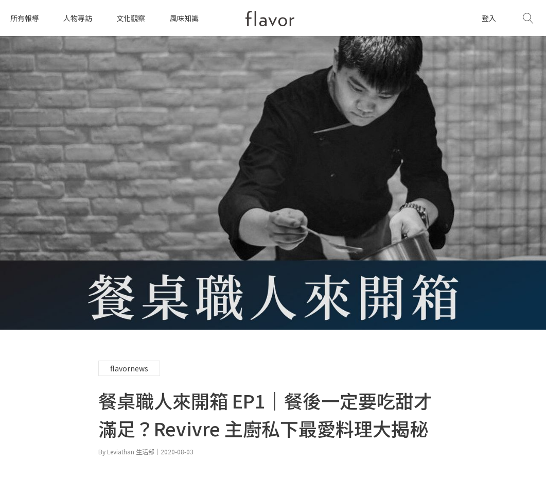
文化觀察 (130, 18)
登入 (489, 18)
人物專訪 (77, 18)
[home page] (269, 18)
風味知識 (184, 18)
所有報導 (24, 18)
